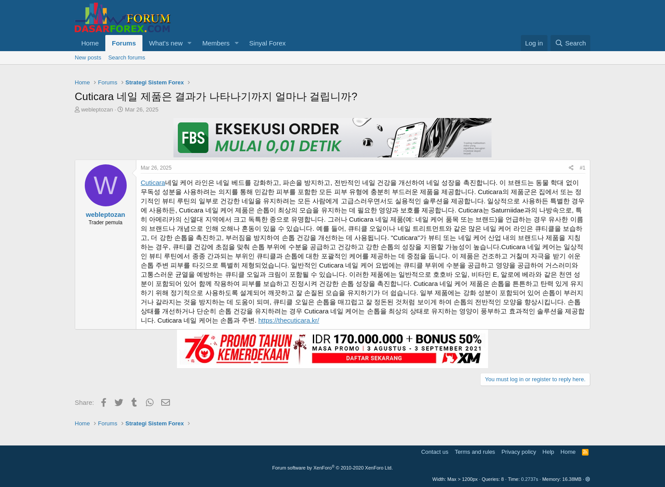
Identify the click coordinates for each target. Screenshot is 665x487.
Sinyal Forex (267, 43)
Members (216, 43)
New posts (88, 57)
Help (548, 452)
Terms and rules (475, 452)
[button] (190, 43)
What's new (166, 43)
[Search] (570, 43)
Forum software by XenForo (332, 467)
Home (90, 43)
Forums (124, 43)
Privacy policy (519, 452)
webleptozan (97, 109)
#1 (582, 168)
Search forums (126, 57)
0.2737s (529, 479)
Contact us (434, 452)
